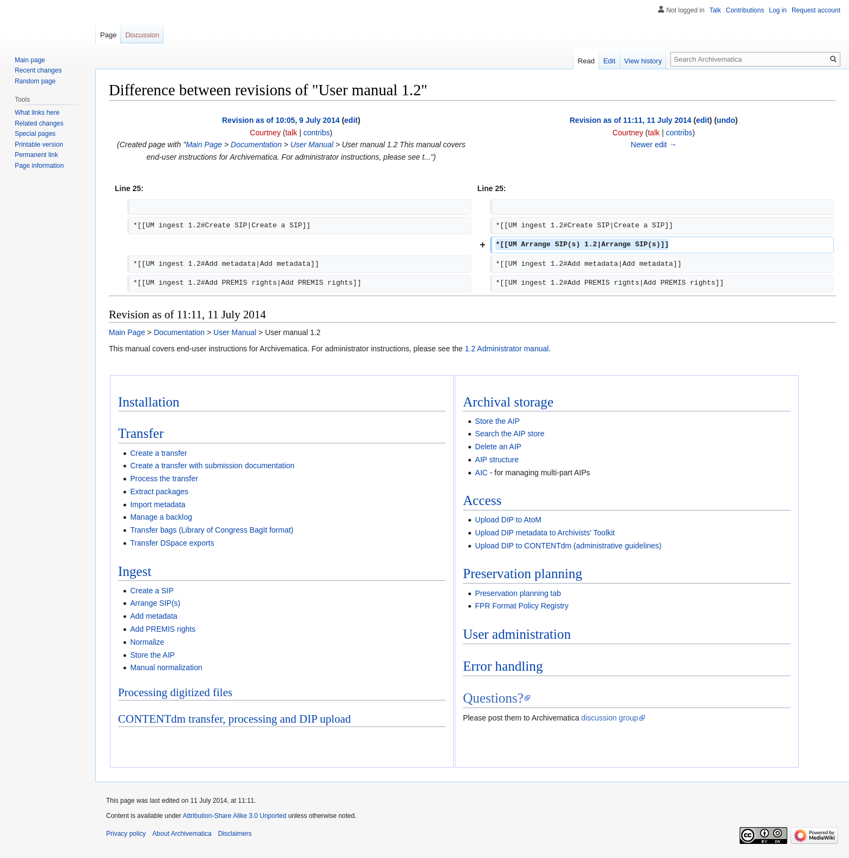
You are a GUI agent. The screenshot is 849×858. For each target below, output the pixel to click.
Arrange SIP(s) (155, 603)
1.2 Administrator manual (507, 348)
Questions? (493, 698)
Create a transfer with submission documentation (212, 465)
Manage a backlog (161, 517)
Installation (148, 402)
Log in (778, 10)
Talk (715, 10)
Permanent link (36, 155)
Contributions (745, 10)
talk (291, 132)
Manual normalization (166, 667)
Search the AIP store (509, 433)
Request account (816, 10)
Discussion (142, 35)
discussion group (610, 717)
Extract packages (159, 491)
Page (108, 35)
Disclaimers (235, 833)
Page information (39, 165)
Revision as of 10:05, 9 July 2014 (280, 120)
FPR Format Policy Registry (522, 605)
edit (351, 120)
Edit (609, 61)
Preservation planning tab (518, 593)
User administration (517, 634)
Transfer (141, 433)
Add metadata (153, 616)
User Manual (311, 144)
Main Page (204, 144)
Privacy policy (126, 833)
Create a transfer (158, 453)
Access (482, 500)
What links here (37, 112)
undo (726, 120)
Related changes (39, 123)
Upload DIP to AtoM (508, 519)
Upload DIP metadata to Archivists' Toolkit (545, 532)
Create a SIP (151, 590)
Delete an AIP (498, 446)
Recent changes (38, 70)
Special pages (35, 133)
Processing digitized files (175, 692)
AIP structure (497, 459)
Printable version (39, 144)
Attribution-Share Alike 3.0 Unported (234, 816)
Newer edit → (654, 144)
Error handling (503, 666)
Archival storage (508, 402)
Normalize (147, 642)
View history (643, 61)
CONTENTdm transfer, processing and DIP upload (234, 718)
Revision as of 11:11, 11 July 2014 (630, 120)
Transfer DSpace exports (172, 543)
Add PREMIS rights (162, 629)
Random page (35, 81)
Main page (30, 60)
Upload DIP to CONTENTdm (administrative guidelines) (568, 545)
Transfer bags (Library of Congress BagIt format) (211, 530)
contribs (316, 132)
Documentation (256, 144)
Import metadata (157, 504)
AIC (481, 472)
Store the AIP (152, 655)
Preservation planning (522, 573)
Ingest (135, 571)
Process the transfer (164, 478)
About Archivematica (181, 833)
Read (586, 61)
